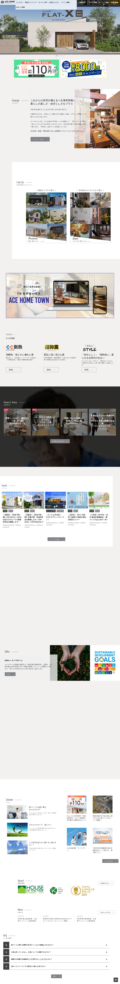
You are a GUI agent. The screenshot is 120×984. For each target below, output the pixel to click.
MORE (11, 369)
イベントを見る (54, 539)
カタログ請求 (93, 2)
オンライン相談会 (104, 3)
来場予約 (82, 2)
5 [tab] (62, 57)
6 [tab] (64, 57)
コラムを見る (108, 861)
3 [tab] (58, 57)
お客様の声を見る (58, 441)
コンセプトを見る (38, 139)
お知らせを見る (105, 912)
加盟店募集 (114, 2)
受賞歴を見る (104, 883)
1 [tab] (54, 57)
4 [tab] (60, 57)
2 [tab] (56, 57)
